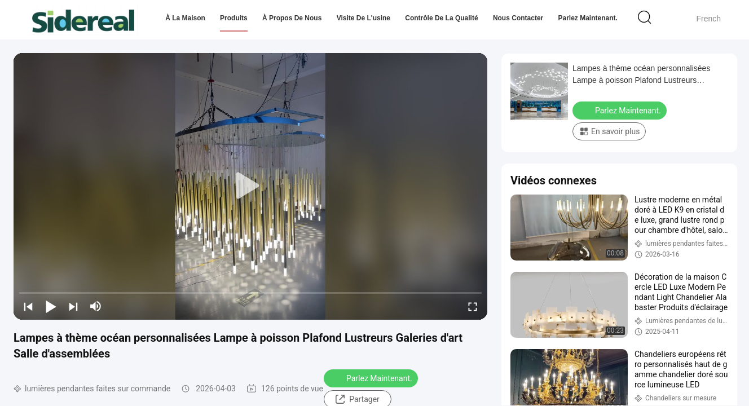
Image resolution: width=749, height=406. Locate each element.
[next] (73, 306)
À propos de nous (291, 18)
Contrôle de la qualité (441, 18)
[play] (250, 186)
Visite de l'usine (363, 18)
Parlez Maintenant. (587, 18)
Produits (234, 18)
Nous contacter (518, 18)
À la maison (185, 18)
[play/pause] (50, 306)
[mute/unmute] (96, 306)
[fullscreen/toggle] (472, 306)
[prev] (28, 306)
